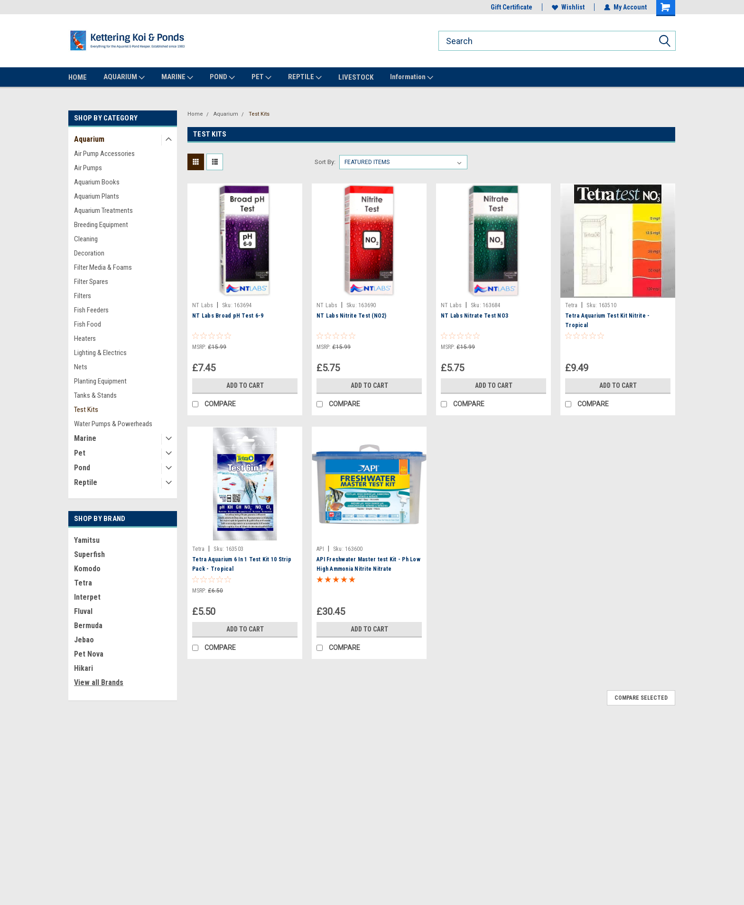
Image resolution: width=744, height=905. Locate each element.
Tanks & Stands (95, 395)
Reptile (85, 482)
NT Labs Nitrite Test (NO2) (351, 315)
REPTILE (305, 77)
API (320, 549)
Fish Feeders (91, 310)
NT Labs (202, 305)
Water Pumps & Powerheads (113, 424)
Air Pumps (88, 168)
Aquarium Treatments (103, 210)
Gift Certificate (511, 7)
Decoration (89, 253)
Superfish (89, 554)
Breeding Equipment (101, 224)
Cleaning (86, 239)
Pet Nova (88, 653)
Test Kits (86, 409)
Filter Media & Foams (103, 267)
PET (261, 77)
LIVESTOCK (355, 77)
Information (411, 77)
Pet (79, 452)
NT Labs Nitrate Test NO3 (474, 315)
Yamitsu (87, 540)
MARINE (177, 77)
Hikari (83, 668)
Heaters (85, 338)
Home (195, 114)
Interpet (87, 597)
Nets (80, 367)
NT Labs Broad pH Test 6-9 (227, 315)
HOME (77, 77)
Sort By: (325, 161)
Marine (85, 438)
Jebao (84, 639)
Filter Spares (91, 281)
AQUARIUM (124, 77)
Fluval (83, 611)
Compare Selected (641, 698)
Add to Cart (245, 385)
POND (222, 77)
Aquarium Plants (96, 196)
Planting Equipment (100, 381)
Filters (82, 296)
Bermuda (88, 625)
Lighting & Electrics (100, 352)
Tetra (83, 582)
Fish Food (87, 324)
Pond (82, 467)
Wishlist (568, 7)
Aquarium (89, 139)
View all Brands (98, 682)
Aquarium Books (97, 182)
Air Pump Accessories (104, 153)
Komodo (87, 568)
